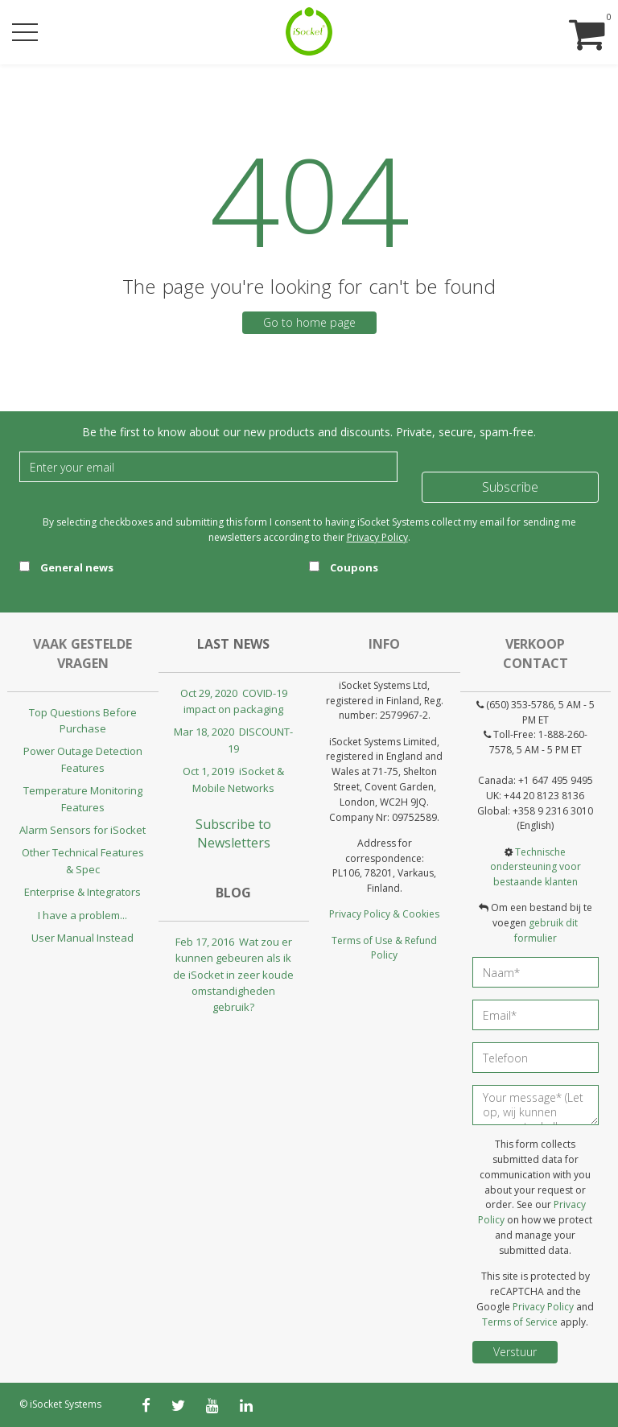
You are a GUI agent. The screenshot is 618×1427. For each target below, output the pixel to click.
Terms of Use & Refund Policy (384, 948)
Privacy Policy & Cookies (384, 914)
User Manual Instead (82, 937)
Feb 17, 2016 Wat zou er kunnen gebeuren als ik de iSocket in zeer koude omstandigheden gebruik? (233, 974)
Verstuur (515, 1351)
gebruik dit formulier (546, 930)
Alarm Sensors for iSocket (82, 830)
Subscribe (510, 487)
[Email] (208, 467)
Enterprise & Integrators (82, 892)
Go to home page (309, 322)
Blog (233, 892)
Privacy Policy (377, 537)
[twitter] (178, 1405)
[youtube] (212, 1405)
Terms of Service (520, 1322)
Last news (233, 644)
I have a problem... (82, 915)
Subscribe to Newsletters (233, 833)
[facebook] (146, 1405)
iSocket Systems (65, 1404)
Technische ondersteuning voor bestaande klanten (535, 867)
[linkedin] (246, 1405)
